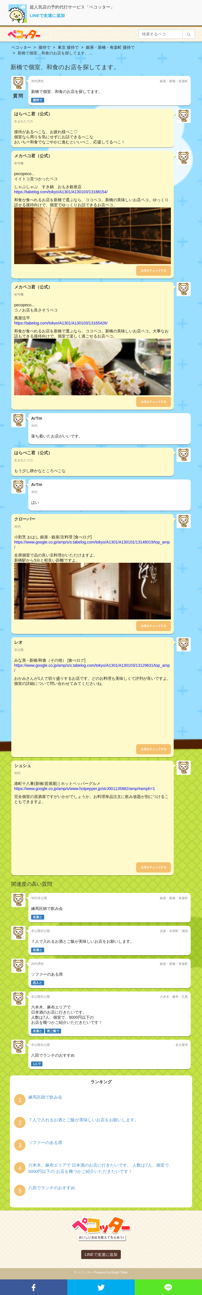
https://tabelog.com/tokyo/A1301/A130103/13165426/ (61, 323)
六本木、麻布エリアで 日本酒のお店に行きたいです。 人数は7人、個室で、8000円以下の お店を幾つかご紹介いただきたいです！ (100, 1168)
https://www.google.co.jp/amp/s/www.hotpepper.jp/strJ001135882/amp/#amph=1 (84, 788)
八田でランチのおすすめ (51, 1187)
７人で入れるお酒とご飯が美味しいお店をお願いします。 (83, 1119)
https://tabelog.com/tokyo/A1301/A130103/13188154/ (61, 192)
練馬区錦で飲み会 (45, 1097)
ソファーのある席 (45, 1142)
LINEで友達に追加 (47, 15)
